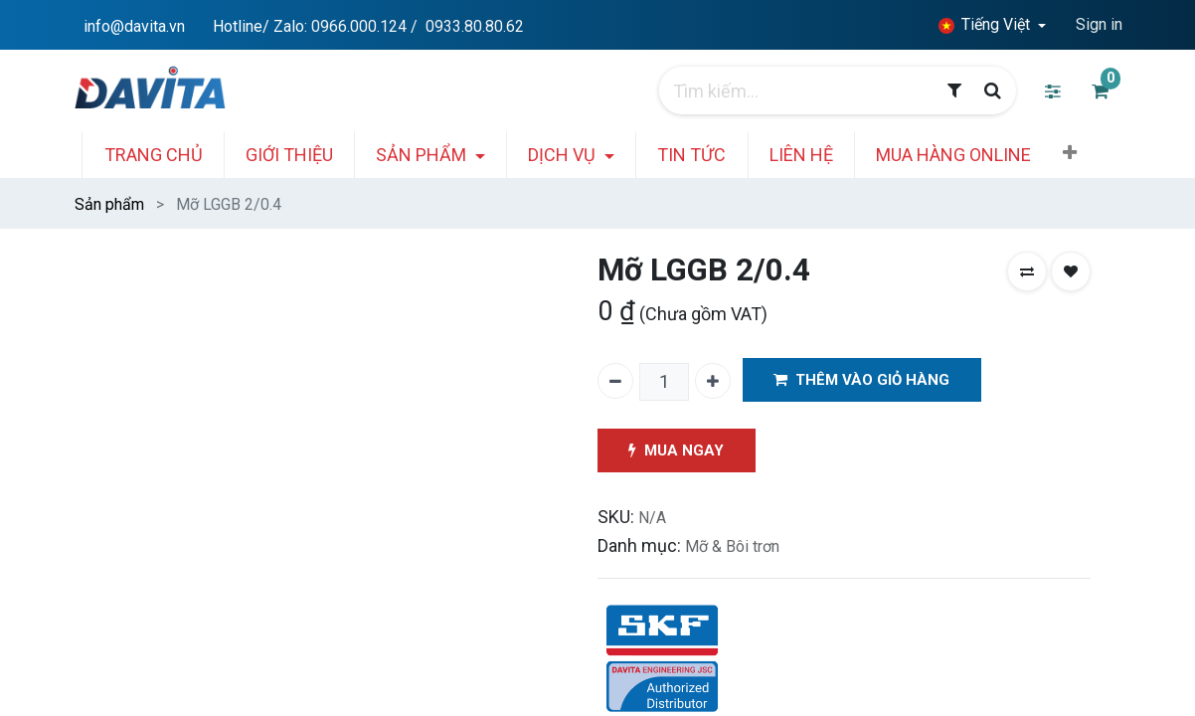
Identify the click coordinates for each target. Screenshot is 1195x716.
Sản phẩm (109, 204)
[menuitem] (161, 154)
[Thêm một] (713, 381)
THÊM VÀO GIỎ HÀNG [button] (862, 380)
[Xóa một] (615, 381)
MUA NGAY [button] (677, 451)
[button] (1079, 153)
